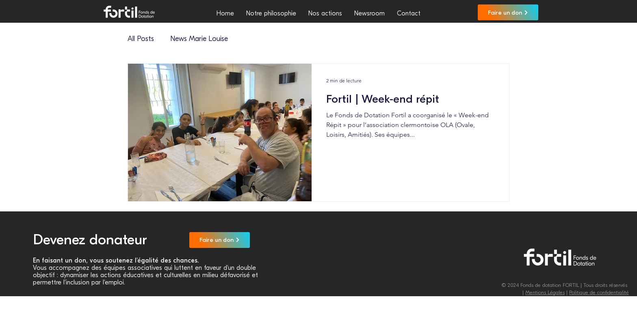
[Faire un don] (508, 12)
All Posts (141, 38)
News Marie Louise (199, 38)
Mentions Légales (545, 292)
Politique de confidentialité (599, 292)
